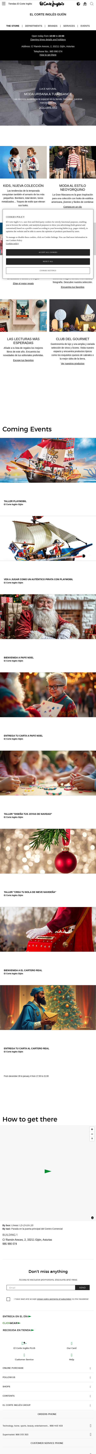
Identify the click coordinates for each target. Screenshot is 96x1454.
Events (85, 26)
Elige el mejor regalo (23, 283)
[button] (3, 4)
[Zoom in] (92, 1129)
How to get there (48, 55)
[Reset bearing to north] (92, 1138)
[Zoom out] (92, 1134)
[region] (48, 244)
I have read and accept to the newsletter (51, 1298)
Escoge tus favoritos (23, 360)
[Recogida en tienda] (19, 1330)
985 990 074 (56, 51)
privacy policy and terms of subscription (54, 1299)
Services (69, 26)
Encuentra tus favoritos (72, 287)
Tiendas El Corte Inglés (20, 3)
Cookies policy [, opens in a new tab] (12, 243)
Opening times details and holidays (48, 39)
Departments (33, 26)
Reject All (48, 261)
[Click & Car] (12, 1323)
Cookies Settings (48, 270)
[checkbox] (8, 1299)
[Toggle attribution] (92, 1218)
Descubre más (48, 107)
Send (82, 1287)
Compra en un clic (72, 207)
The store (12, 25)
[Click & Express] (17, 1316)
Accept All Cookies (48, 252)
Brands (52, 26)
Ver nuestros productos (72, 363)
